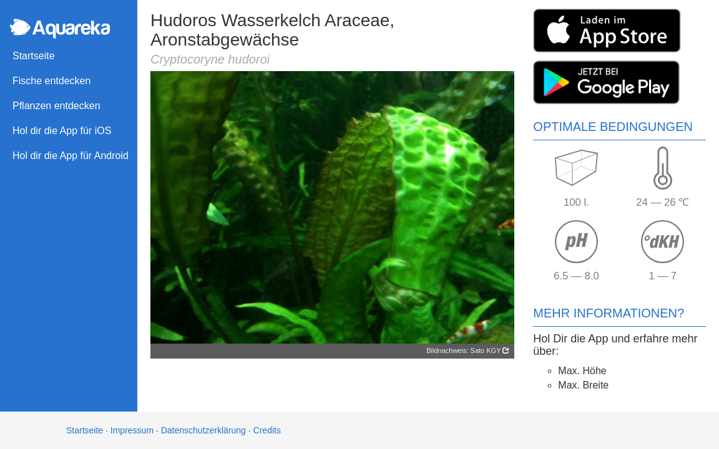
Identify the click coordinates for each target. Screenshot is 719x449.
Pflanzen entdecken (56, 105)
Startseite (33, 56)
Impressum (132, 430)
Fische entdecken (51, 80)
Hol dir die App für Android (70, 155)
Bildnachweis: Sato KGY (467, 350)
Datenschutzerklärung (203, 430)
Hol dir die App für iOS (61, 130)
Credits (267, 430)
